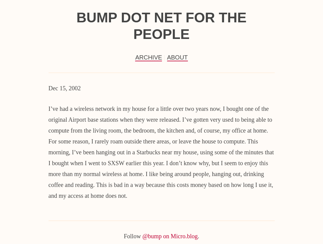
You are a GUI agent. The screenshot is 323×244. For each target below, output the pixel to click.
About (177, 57)
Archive (148, 57)
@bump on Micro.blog (170, 236)
